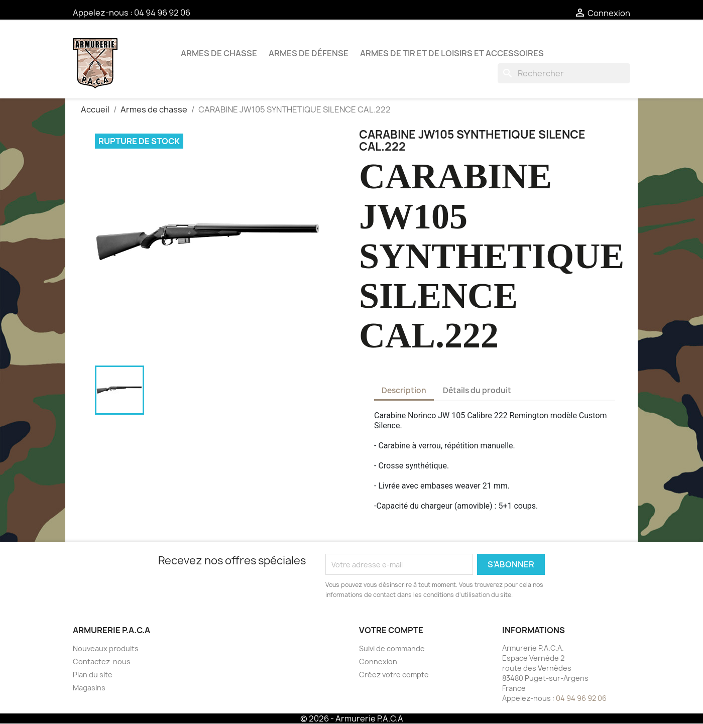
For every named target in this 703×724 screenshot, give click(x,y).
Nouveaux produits (106, 648)
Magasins (89, 687)
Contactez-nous (102, 661)
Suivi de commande (392, 648)
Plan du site (92, 674)
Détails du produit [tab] (477, 390)
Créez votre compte (394, 674)
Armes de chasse (219, 53)
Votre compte (391, 630)
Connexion (378, 661)
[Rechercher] (564, 73)
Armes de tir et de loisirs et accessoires (452, 53)
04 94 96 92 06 (162, 12)
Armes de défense (308, 53)
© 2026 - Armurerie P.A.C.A (351, 718)
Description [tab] (404, 390)
